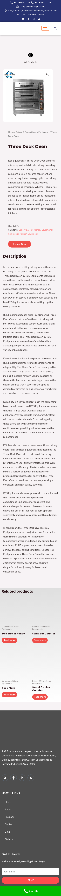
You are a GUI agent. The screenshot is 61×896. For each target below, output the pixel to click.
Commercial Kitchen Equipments (23, 234)
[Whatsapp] (5, 778)
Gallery (9, 839)
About (8, 809)
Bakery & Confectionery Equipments (32, 132)
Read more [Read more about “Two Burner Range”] (9, 640)
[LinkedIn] (34, 18)
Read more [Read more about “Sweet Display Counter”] (40, 696)
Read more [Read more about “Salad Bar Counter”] (40, 640)
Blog (7, 831)
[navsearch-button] (55, 28)
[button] (47, 74)
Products (9, 816)
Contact (9, 824)
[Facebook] (23, 18)
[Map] (39, 18)
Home (11, 132)
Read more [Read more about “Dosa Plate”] (9, 694)
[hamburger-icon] (45, 28)
